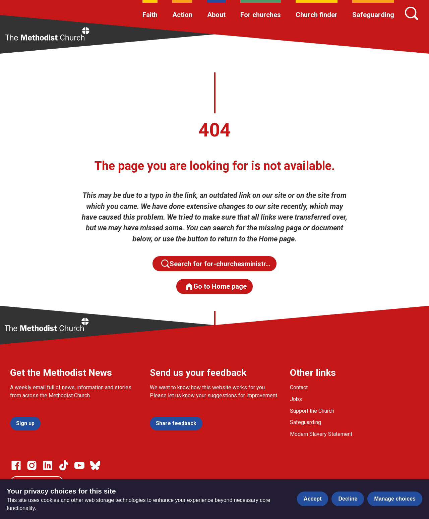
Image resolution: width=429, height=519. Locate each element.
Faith (150, 15)
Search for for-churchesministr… (215, 264)
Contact (299, 387)
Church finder (317, 15)
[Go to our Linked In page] (48, 465)
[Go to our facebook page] (16, 465)
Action (182, 15)
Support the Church (312, 411)
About (216, 15)
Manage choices (395, 499)
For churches (260, 15)
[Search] (411, 13)
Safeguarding (373, 15)
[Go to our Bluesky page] (95, 465)
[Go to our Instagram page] (32, 465)
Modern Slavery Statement (321, 434)
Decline (347, 499)
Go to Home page (216, 286)
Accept (312, 499)
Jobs (296, 399)
